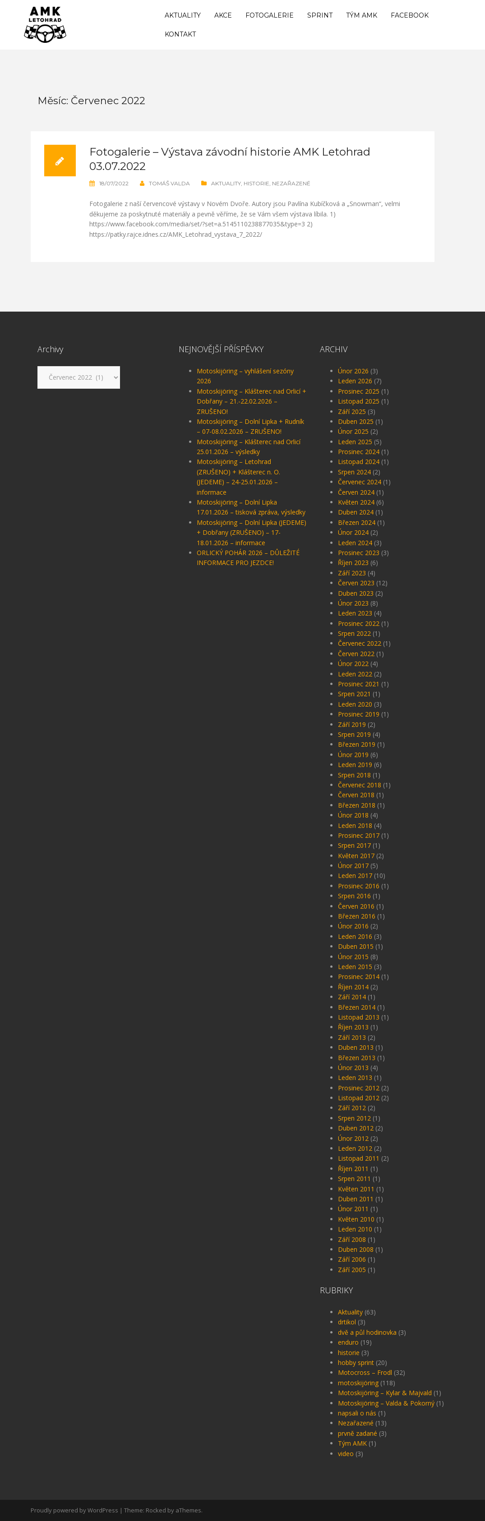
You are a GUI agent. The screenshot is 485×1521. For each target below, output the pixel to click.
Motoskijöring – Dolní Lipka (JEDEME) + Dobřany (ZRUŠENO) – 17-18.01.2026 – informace (251, 532)
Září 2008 (352, 1239)
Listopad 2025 (358, 401)
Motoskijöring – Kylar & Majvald (385, 1392)
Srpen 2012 (354, 1118)
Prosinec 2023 (358, 552)
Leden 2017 (355, 875)
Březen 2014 (356, 1007)
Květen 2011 (356, 1189)
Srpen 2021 (354, 693)
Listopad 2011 (358, 1158)
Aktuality (183, 15)
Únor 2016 (353, 926)
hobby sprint (356, 1362)
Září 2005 (352, 1269)
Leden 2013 (355, 1077)
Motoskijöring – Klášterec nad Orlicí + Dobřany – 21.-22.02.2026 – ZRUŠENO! (251, 401)
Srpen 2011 (354, 1178)
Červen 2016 (356, 906)
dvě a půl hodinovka (367, 1332)
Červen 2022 (356, 653)
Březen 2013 (356, 1057)
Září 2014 (352, 997)
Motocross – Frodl (365, 1372)
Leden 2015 (355, 966)
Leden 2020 (355, 704)
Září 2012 (352, 1107)
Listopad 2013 (358, 1017)
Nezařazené (291, 183)
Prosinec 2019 (358, 714)
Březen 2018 (356, 805)
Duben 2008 (356, 1249)
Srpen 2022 (354, 633)
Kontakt (180, 34)
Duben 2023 (356, 593)
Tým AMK (361, 15)
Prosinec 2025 (358, 391)
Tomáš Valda (169, 183)
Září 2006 (352, 1259)
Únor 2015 (353, 956)
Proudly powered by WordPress (74, 1510)
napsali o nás (357, 1413)
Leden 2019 (355, 764)
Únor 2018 (353, 815)
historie (256, 183)
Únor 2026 (353, 371)
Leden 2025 (355, 441)
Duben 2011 (356, 1199)
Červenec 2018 (359, 785)
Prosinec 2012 (358, 1088)
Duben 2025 (356, 421)
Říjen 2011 (353, 1168)
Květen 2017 (356, 855)
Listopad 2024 (358, 461)
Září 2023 (352, 573)
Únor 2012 (353, 1138)
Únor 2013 (353, 1067)
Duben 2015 (356, 946)
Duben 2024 (356, 512)
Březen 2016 (356, 916)
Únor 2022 (353, 663)
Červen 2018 (356, 794)
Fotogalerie (269, 15)
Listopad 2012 (358, 1098)
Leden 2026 (355, 381)
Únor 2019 (353, 754)
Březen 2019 (356, 744)
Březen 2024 (356, 522)
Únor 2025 (353, 431)
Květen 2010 (356, 1219)
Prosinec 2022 (358, 623)
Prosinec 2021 (358, 684)
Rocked (156, 1510)
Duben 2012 (356, 1128)
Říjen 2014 (353, 987)
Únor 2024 (353, 532)
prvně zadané (357, 1433)
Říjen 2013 (353, 1027)
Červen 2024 (356, 492)
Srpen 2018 (354, 775)
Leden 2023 (355, 613)
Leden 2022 (355, 674)
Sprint (320, 15)
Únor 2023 (353, 603)
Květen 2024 (356, 502)
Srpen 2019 (354, 734)
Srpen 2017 (354, 845)
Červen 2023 (356, 583)
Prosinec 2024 (358, 451)
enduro (348, 1342)
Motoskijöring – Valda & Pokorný (386, 1403)
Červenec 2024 (359, 482)
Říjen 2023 (353, 562)
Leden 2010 (355, 1229)
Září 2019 (352, 724)
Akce (223, 15)
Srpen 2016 (354, 895)
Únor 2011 (353, 1208)
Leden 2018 (355, 825)
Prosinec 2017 (358, 835)
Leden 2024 (355, 542)
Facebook (410, 15)
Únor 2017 (353, 865)
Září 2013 (352, 1037)
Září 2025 (352, 411)
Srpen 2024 (354, 472)
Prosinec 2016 (358, 886)
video (346, 1453)
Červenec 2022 (359, 643)
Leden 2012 (355, 1148)
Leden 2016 (355, 936)
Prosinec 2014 (358, 976)
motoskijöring (358, 1383)
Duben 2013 (356, 1047)
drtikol (347, 1322)
